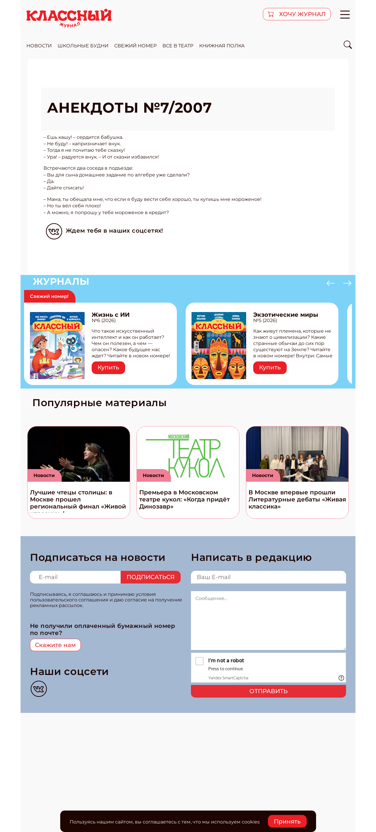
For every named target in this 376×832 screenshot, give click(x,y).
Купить (108, 367)
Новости (44, 475)
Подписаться (151, 577)
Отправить (268, 691)
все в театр (177, 46)
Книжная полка (222, 46)
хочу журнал (302, 14)
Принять (287, 821)
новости (39, 46)
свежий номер (135, 46)
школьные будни (83, 46)
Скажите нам (55, 644)
